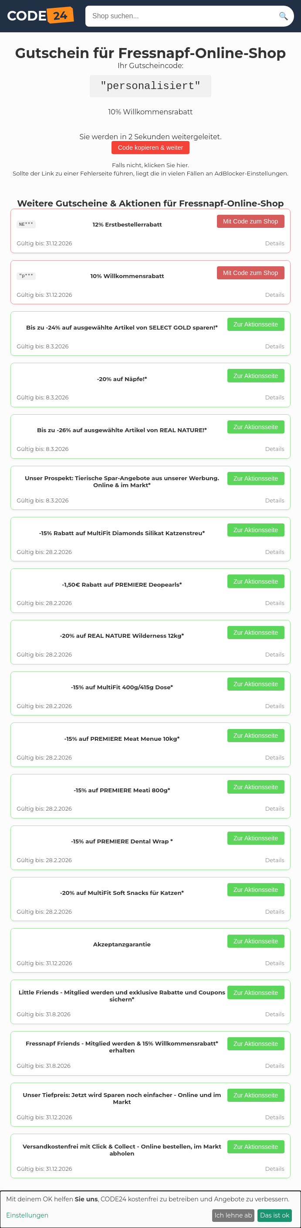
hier (182, 167)
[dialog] (150, 1209)
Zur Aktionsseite (255, 326)
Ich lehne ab (233, 1215)
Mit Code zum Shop (250, 223)
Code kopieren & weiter (150, 150)
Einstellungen (27, 1215)
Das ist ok (274, 1215)
